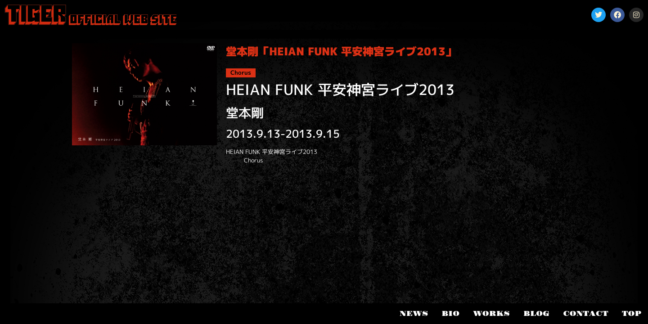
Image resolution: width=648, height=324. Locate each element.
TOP (631, 313)
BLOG (536, 313)
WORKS (491, 313)
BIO (450, 313)
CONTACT (585, 313)
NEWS (414, 313)
